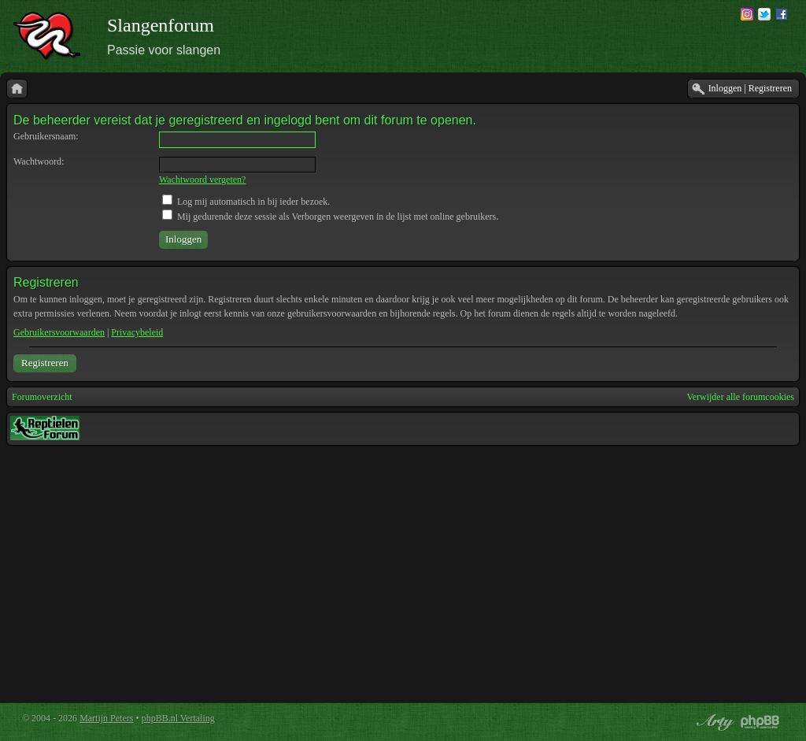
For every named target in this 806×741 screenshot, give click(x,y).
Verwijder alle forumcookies (740, 396)
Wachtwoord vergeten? (202, 179)
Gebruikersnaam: (46, 136)
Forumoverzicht (42, 396)
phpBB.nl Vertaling (178, 718)
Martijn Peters (106, 718)
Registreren (44, 363)
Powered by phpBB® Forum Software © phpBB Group (760, 722)
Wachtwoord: (38, 161)
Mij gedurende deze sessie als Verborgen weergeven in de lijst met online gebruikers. (330, 216)
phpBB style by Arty (713, 722)
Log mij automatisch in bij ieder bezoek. (246, 201)
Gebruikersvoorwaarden (59, 332)
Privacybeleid (137, 332)
